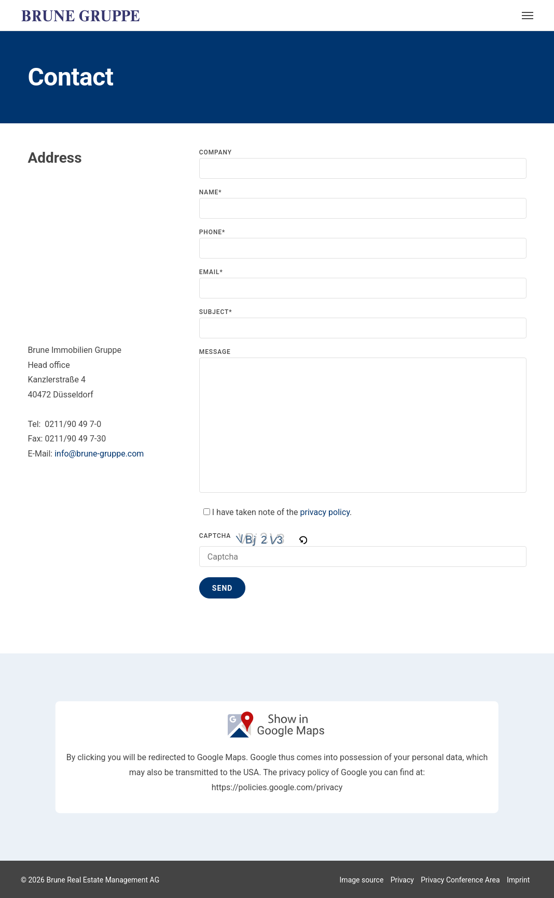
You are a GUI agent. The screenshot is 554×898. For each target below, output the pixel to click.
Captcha (215, 536)
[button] (304, 538)
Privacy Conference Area (460, 880)
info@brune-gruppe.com (99, 454)
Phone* (363, 244)
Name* (363, 204)
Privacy (402, 880)
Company (363, 164)
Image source (362, 880)
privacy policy (325, 512)
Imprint (518, 880)
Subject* (363, 323)
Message (363, 421)
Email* (363, 283)
